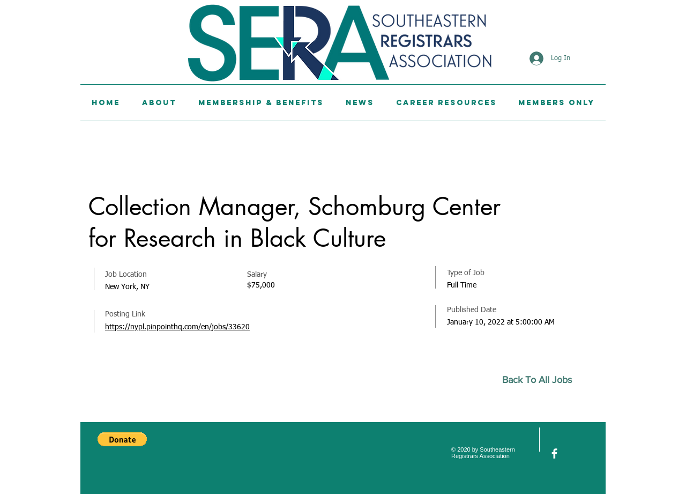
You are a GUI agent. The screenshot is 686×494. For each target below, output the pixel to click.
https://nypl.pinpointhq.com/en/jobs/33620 (177, 327)
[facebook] (554, 453)
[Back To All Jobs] (541, 380)
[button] (122, 439)
